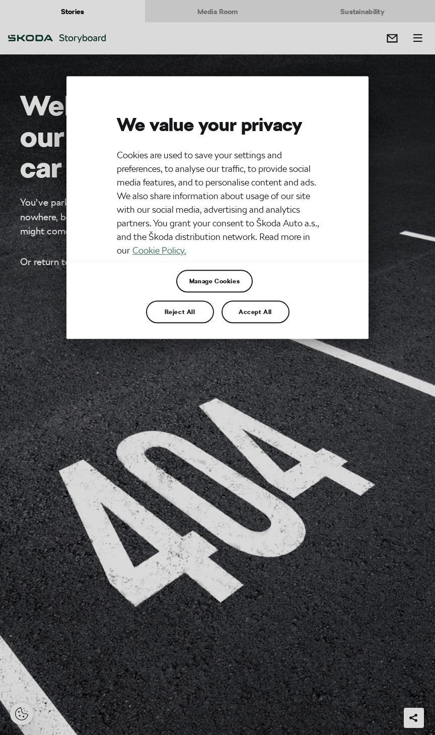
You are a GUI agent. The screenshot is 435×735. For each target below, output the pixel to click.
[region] (217, 207)
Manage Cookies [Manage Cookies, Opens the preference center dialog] (214, 281)
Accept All (255, 312)
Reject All (180, 312)
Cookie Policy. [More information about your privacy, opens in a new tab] (159, 250)
